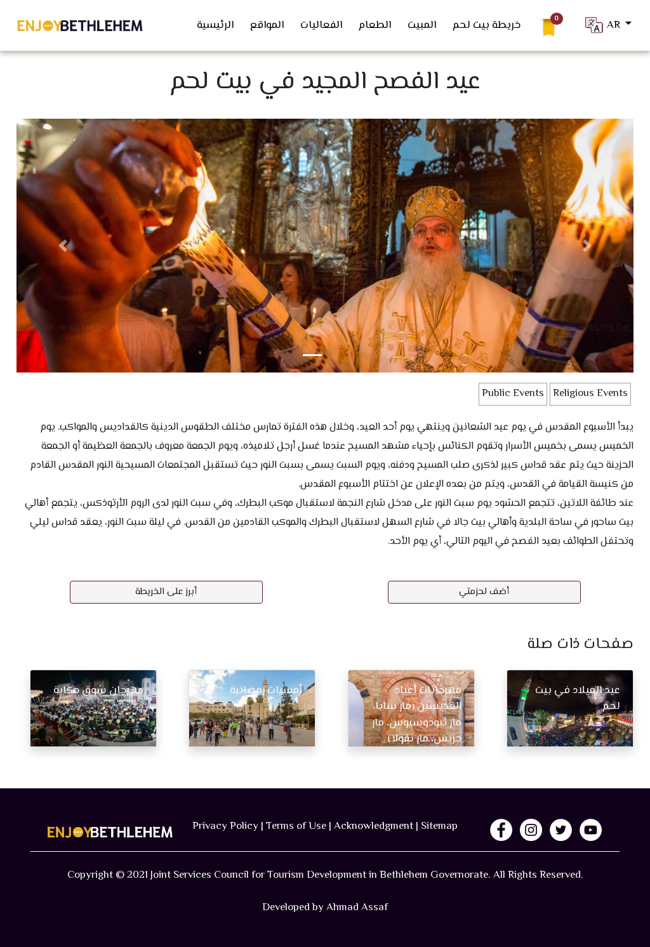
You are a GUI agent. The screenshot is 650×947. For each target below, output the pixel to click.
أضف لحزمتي (484, 592)
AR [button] (603, 25)
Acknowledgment (373, 826)
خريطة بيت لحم (487, 25)
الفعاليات (321, 25)
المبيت (422, 25)
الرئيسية (215, 25)
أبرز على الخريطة (166, 592)
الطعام (375, 25)
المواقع (267, 25)
